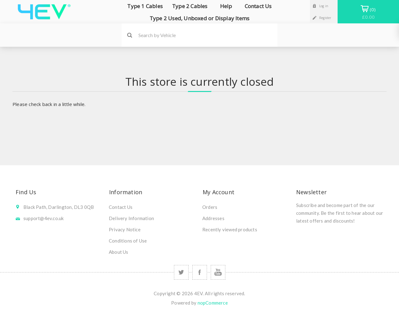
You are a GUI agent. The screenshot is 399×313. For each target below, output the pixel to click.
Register (325, 18)
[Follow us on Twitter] (181, 272)
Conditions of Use (128, 240)
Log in (323, 6)
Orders (209, 207)
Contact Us (120, 207)
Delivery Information (131, 218)
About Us (118, 252)
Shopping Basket (368, 13)
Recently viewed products (229, 229)
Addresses (213, 218)
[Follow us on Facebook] (199, 272)
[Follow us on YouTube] (218, 272)
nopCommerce (213, 303)
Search (129, 35)
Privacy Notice (125, 229)
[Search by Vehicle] (207, 35)
